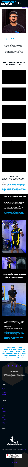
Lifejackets (4, 417)
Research (4, 411)
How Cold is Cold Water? (4, 423)
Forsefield (24, 449)
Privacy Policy (14, 462)
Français (25, 7)
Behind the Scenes (4, 395)
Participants (4, 392)
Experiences (4, 410)
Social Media (4, 431)
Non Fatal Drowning (4, 403)
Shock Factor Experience (4, 407)
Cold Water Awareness (4, 420)
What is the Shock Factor (4, 389)
